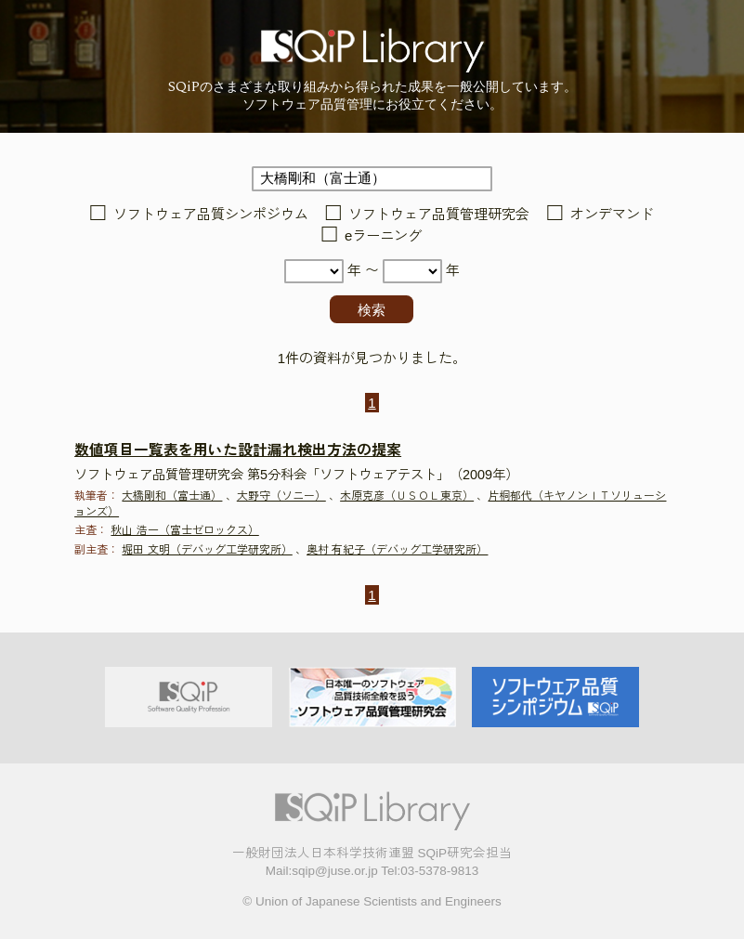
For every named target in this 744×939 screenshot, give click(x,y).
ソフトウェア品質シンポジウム (210, 214)
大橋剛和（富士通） (172, 495)
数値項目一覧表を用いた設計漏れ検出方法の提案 (237, 450)
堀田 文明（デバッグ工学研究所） (207, 549)
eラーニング (383, 235)
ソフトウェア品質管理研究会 (438, 214)
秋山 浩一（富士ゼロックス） (184, 530)
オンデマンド (612, 214)
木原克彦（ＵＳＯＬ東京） (407, 495)
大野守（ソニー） (281, 495)
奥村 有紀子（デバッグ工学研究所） (397, 549)
